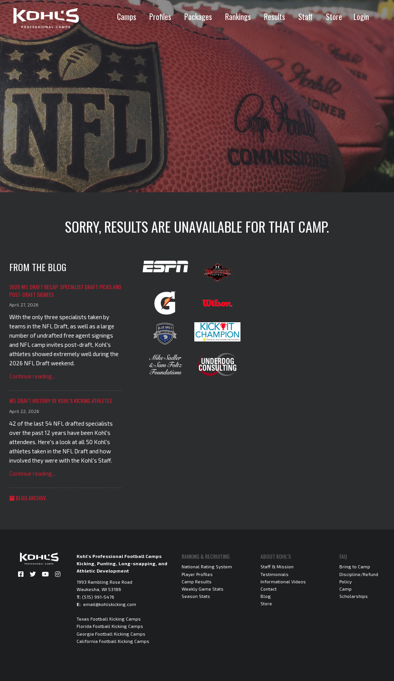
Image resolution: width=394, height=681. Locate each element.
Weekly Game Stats (203, 588)
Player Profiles (197, 574)
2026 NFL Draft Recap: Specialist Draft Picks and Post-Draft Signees (65, 290)
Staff (305, 16)
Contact (268, 588)
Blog (265, 596)
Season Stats (196, 596)
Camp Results (197, 581)
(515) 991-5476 (98, 596)
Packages (198, 16)
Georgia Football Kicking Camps (111, 633)
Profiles (160, 16)
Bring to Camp (354, 566)
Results (274, 16)
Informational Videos (283, 581)
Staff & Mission (277, 566)
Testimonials (274, 574)
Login (361, 16)
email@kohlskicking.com (109, 604)
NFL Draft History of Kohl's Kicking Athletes (60, 400)
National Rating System (207, 566)
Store (334, 16)
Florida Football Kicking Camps (110, 626)
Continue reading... (32, 376)
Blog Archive (27, 498)
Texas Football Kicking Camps (109, 618)
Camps (126, 16)
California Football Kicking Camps (113, 641)
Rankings (238, 16)
